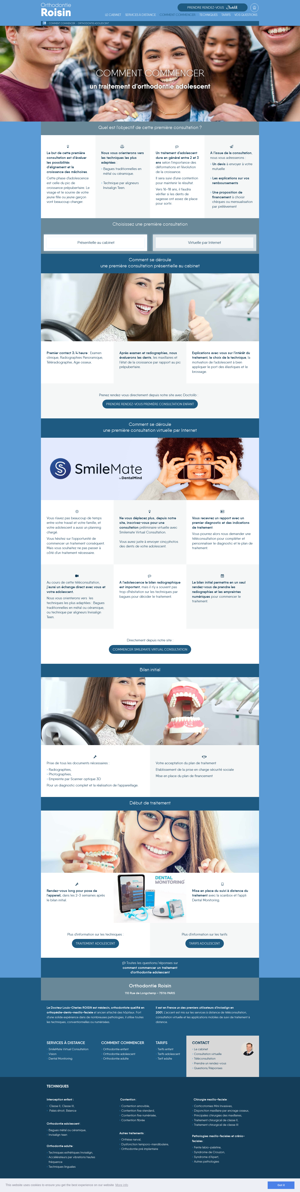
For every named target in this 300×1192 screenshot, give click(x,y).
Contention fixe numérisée (138, 1115)
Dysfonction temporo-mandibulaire (144, 1144)
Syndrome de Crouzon (209, 1152)
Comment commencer (62, 23)
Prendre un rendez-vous (210, 1063)
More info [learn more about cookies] (121, 1185)
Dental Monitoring (60, 1059)
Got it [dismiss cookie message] (281, 1185)
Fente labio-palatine (207, 1147)
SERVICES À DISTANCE (66, 1042)
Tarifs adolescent (169, 1054)
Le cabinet (201, 1049)
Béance (71, 1111)
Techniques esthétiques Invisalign (70, 1152)
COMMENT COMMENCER (122, 1042)
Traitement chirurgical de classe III (216, 1125)
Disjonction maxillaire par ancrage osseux (221, 1111)
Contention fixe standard (137, 1111)
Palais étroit (56, 1111)
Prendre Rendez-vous (219, 7)
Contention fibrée (133, 1120)
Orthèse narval (130, 1139)
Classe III (68, 1106)
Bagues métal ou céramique (67, 1130)
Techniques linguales (62, 1166)
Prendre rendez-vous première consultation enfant (150, 404)
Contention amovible (135, 1106)
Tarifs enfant (165, 1049)
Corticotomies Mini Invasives (213, 1106)
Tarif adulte (165, 1059)
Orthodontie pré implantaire (139, 1149)
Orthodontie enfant (116, 1049)
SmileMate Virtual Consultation (68, 1049)
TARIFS (161, 1042)
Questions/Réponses (208, 1068)
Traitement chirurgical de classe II (216, 1120)
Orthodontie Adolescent (93, 23)
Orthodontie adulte (116, 1059)
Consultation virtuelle (208, 1054)
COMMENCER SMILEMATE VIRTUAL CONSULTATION (150, 649)
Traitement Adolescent (95, 943)
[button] (140, 14)
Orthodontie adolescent (119, 1054)
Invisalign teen (58, 1135)
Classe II (54, 1106)
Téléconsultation (204, 1059)
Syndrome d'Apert (206, 1157)
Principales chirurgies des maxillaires (217, 1115)
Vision (52, 1054)
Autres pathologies (206, 1161)
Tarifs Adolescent (205, 943)
